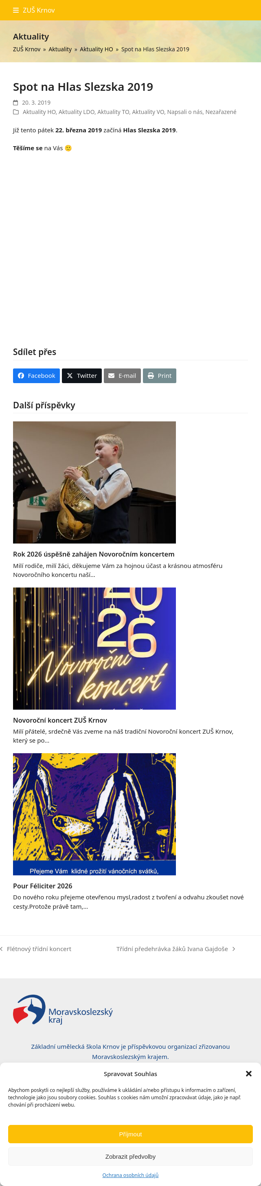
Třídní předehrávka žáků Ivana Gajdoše (175, 949)
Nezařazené (221, 112)
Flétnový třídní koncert (35, 949)
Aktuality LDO (76, 112)
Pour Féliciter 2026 (42, 885)
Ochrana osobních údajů (131, 1175)
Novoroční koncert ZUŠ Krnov (60, 720)
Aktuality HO (39, 112)
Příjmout (130, 1134)
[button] (249, 1074)
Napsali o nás (184, 112)
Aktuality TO (113, 112)
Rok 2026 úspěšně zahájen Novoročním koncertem (94, 554)
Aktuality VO (148, 112)
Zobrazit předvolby (130, 1156)
